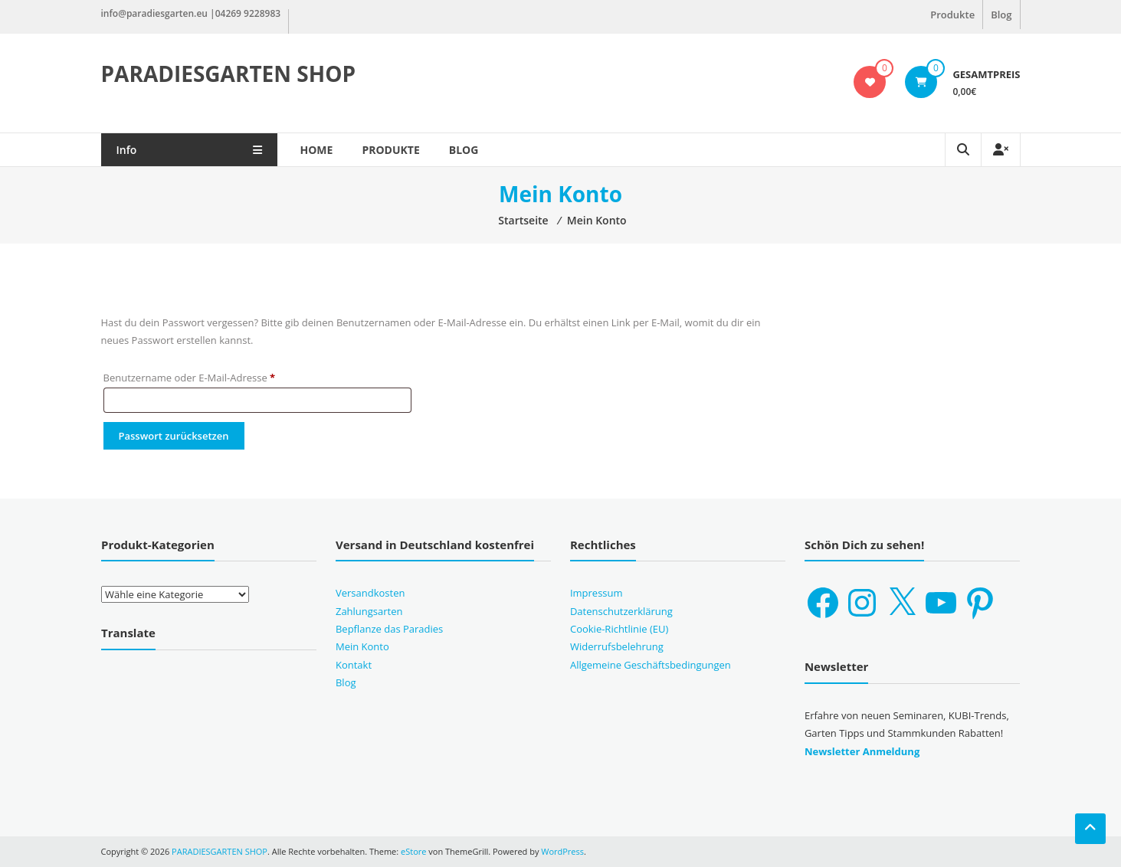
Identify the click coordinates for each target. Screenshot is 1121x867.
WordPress (562, 851)
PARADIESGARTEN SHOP (228, 73)
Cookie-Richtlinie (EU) (619, 629)
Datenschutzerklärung (621, 611)
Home (316, 149)
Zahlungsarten (369, 611)
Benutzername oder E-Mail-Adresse (216, 376)
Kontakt (354, 665)
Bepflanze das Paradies (389, 629)
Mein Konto (362, 646)
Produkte (952, 14)
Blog (1001, 14)
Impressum (596, 593)
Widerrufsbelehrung (617, 646)
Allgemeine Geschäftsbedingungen (650, 665)
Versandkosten (370, 593)
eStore (413, 851)
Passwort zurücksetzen (174, 436)
